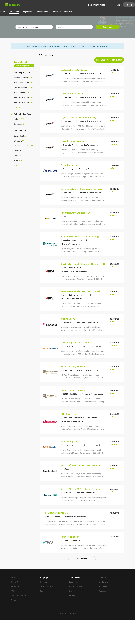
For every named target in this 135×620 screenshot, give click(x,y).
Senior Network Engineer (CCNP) (76, 212)
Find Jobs (107, 27)
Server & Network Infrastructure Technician (81, 188)
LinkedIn (105, 586)
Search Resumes (47, 586)
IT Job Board (72, 613)
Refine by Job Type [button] (22, 114)
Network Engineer (69, 441)
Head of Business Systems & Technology (80, 236)
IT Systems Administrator (57, 512)
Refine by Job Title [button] (22, 72)
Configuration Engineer (72, 93)
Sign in (117, 5)
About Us (15, 586)
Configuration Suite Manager (74, 69)
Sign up (128, 5)
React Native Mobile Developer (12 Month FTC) (83, 263)
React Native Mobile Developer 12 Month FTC (83, 291)
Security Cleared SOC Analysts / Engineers (81, 489)
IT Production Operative (72, 141)
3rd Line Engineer (69, 318)
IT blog (72, 595)
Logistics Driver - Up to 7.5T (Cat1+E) (78, 117)
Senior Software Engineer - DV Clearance (80, 465)
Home (13, 577)
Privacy (14, 600)
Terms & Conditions (19, 595)
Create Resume (75, 586)
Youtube (102, 591)
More (16, 107)
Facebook (102, 577)
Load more (82, 558)
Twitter (105, 582)
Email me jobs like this (111, 59)
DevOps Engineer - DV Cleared (75, 342)
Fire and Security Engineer (73, 366)
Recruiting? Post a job (98, 5)
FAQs (13, 591)
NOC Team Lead (68, 414)
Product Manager (69, 165)
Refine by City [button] (19, 130)
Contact (14, 582)
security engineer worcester (24, 65)
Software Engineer (70, 536)
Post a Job (44, 582)
